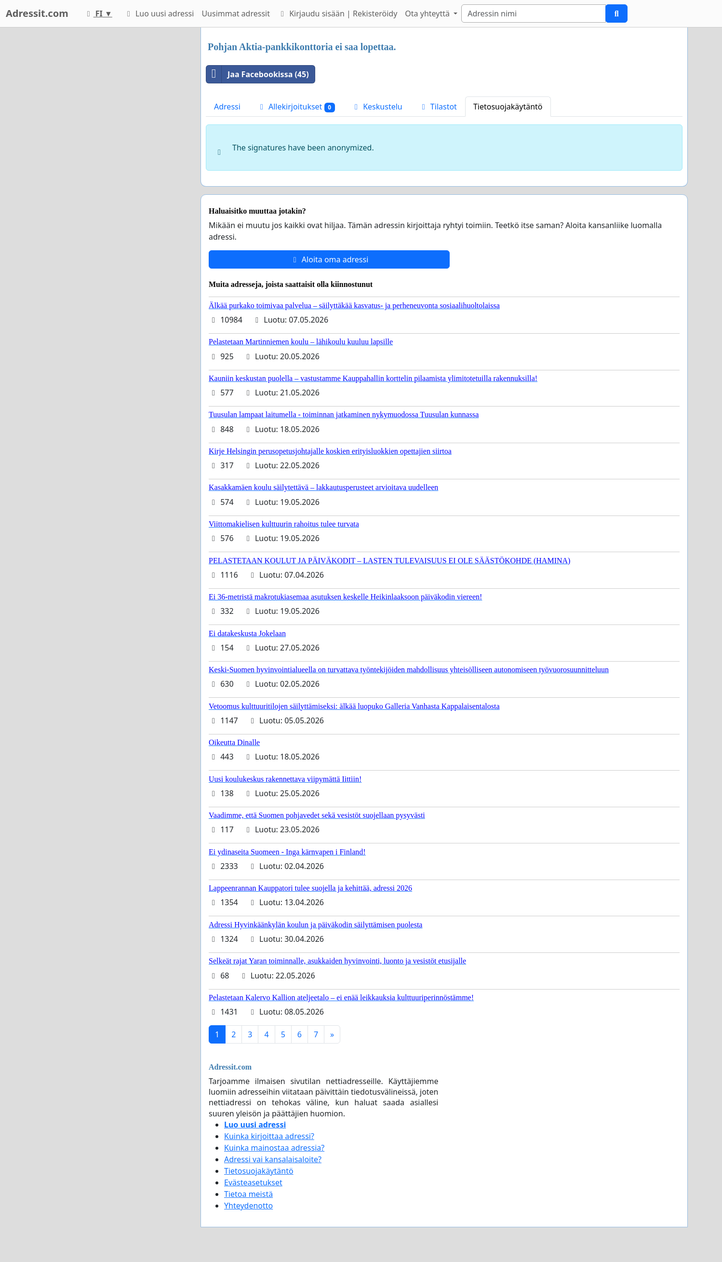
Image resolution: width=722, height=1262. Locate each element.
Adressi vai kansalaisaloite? (272, 1159)
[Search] (533, 13)
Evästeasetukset (253, 1182)
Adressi (227, 106)
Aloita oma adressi (329, 259)
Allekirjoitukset (296, 106)
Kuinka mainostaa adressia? (274, 1147)
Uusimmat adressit (235, 13)
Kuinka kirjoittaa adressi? (269, 1136)
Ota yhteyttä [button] (428, 13)
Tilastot (438, 106)
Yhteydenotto (248, 1205)
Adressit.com (37, 13)
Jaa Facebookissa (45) (257, 74)
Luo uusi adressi (159, 13)
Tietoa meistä (248, 1194)
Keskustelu (376, 106)
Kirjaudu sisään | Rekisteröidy (337, 13)
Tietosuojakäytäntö (508, 106)
